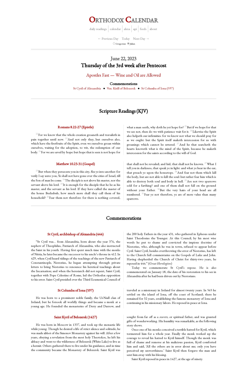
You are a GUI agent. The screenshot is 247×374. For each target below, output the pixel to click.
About (153, 29)
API (135, 29)
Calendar (115, 29)
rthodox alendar (123, 19)
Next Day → (141, 38)
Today (126, 38)
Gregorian (119, 43)
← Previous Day (108, 38)
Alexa (127, 29)
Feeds (143, 29)
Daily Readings (98, 29)
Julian (131, 43)
